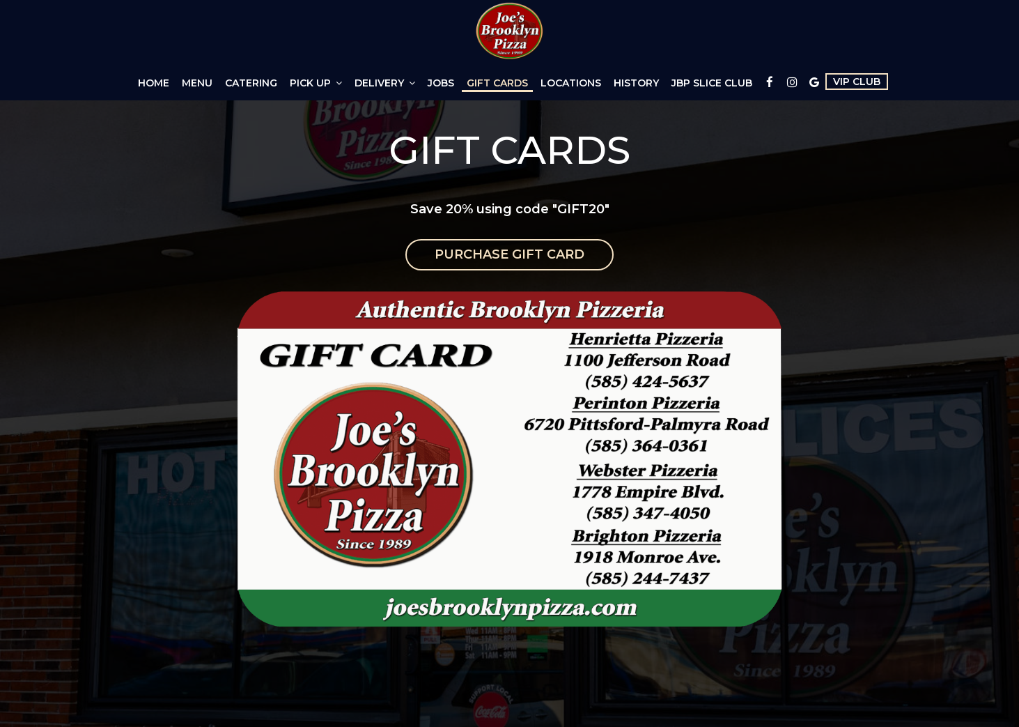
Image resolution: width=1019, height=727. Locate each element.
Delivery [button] (385, 83)
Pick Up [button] (316, 83)
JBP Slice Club (711, 83)
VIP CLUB (856, 81)
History (636, 83)
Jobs (441, 83)
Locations (570, 83)
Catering (251, 83)
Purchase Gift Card (509, 254)
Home (153, 83)
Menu (197, 83)
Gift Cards (497, 83)
